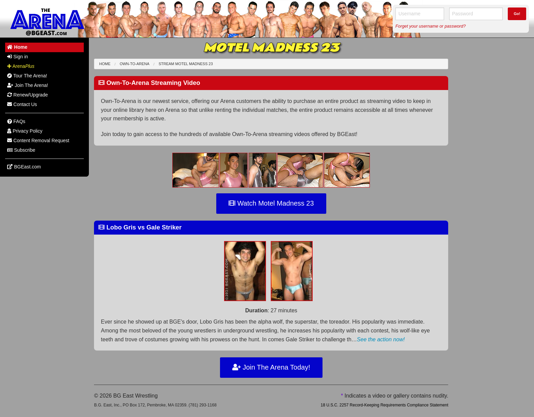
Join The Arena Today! (271, 367)
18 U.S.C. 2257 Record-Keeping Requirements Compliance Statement (384, 405)
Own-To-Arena (134, 64)
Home (104, 64)
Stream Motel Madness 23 (186, 64)
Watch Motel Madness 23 (271, 203)
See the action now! (381, 339)
